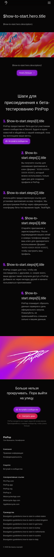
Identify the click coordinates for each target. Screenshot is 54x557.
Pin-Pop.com (8, 481)
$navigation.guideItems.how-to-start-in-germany (22, 524)
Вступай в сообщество (13, 469)
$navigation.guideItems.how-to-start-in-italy (21, 539)
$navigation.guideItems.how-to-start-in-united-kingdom (25, 520)
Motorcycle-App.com (11, 500)
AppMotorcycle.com (11, 504)
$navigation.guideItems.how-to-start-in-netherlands (24, 532)
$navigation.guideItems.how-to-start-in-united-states (24, 516)
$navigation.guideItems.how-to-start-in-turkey (21, 528)
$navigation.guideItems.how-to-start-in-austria (22, 536)
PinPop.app (8, 485)
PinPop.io (7, 493)
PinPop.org (7, 489)
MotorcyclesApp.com (11, 496)
